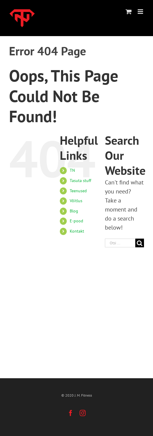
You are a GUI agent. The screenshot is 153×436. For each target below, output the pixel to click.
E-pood (76, 221)
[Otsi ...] (120, 243)
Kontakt (77, 231)
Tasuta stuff (80, 180)
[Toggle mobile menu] (141, 11)
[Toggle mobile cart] (129, 11)
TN (72, 170)
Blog (74, 211)
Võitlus (76, 200)
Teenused (78, 190)
